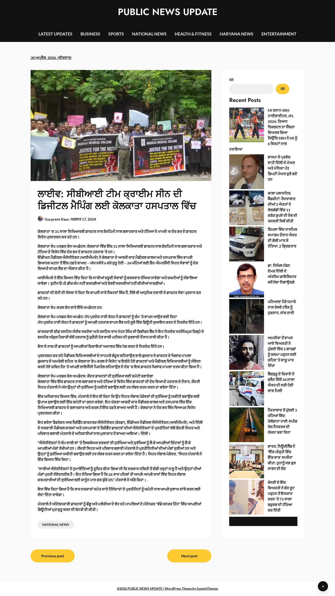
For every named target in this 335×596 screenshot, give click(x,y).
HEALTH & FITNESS (193, 33)
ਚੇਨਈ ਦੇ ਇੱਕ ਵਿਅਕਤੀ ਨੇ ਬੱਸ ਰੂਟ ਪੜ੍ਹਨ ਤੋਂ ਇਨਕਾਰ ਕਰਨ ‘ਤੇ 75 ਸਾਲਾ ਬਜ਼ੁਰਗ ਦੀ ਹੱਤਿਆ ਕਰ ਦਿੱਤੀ (262, 267)
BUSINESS (90, 33)
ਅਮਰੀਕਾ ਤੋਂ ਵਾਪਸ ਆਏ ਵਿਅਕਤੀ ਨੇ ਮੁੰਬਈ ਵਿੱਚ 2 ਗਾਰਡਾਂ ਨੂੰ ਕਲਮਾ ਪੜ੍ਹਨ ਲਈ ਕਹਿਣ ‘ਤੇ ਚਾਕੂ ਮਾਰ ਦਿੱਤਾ (263, 207)
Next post (189, 556)
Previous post (52, 556)
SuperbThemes (207, 588)
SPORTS (116, 33)
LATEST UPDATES (55, 33)
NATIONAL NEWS (149, 33)
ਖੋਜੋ (231, 80)
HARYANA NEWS (236, 33)
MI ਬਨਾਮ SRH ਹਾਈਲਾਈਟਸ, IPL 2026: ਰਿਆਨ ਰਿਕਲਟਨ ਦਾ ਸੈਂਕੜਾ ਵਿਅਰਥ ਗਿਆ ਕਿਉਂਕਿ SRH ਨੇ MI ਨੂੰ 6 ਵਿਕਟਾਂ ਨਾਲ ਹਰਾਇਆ (260, 116)
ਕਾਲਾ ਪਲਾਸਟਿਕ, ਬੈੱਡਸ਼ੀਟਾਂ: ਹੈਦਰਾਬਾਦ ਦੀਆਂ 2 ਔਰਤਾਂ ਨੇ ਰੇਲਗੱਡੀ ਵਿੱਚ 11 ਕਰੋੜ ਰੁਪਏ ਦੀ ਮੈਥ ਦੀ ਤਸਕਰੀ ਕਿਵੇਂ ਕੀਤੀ (262, 148)
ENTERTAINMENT (278, 33)
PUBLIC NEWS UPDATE (167, 12)
